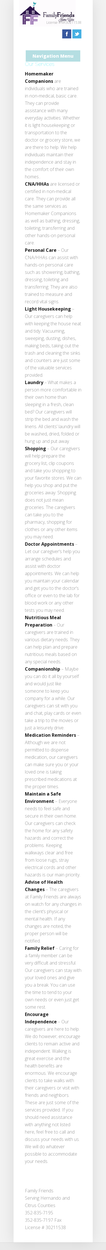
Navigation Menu (53, 56)
